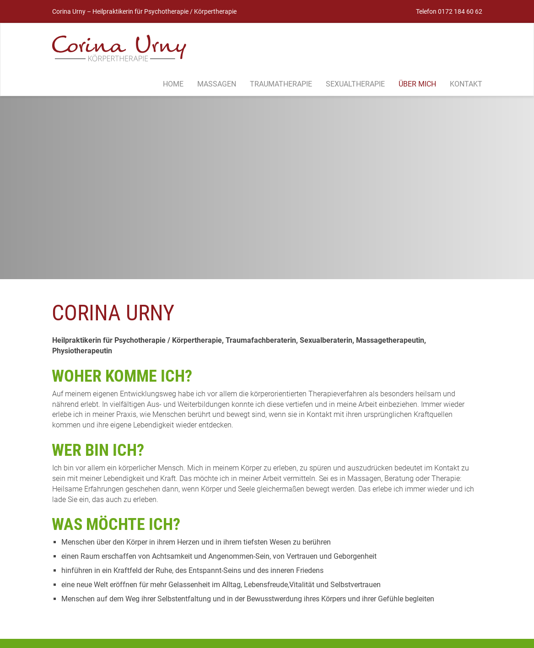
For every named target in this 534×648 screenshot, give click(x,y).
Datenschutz (386, 588)
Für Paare (288, 520)
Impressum (421, 588)
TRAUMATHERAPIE (191, 480)
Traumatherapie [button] (281, 84)
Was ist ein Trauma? (191, 493)
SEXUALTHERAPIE (301, 480)
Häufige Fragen (74, 520)
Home (173, 84)
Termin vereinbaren (79, 530)
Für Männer (290, 511)
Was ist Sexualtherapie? (307, 493)
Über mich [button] (417, 84)
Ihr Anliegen (69, 503)
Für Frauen (289, 503)
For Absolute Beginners (307, 530)
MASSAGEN (69, 480)
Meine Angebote (75, 511)
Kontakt (466, 84)
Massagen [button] (216, 84)
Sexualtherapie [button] (355, 84)
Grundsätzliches (75, 493)
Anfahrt (448, 588)
